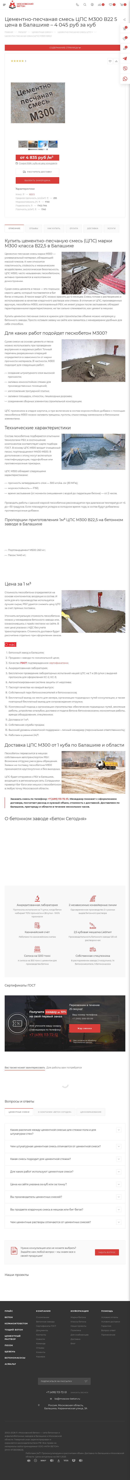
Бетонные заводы (45, 1321)
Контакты (41, 1334)
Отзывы (33, 228)
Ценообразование (90, 1112)
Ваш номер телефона (84, 1014)
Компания (43, 1311)
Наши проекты (78, 1326)
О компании (42, 1317)
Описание (14, 228)
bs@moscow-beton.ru (67, 1398)
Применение (108, 1334)
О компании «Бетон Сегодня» (55, 1112)
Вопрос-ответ (108, 1330)
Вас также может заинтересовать (25, 1067)
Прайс (9, 1311)
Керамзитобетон (16, 1323)
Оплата (74, 228)
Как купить (54, 228)
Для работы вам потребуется (64, 1067)
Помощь (107, 1311)
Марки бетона (78, 1317)
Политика (76, 1330)
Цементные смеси (19, 1112)
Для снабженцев (79, 1334)
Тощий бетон (14, 1329)
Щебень (10, 1351)
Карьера (40, 1356)
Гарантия (106, 1326)
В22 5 (32, 194)
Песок (9, 1345)
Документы (42, 1330)
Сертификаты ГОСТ (46, 1326)
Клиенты (40, 1352)
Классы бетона (78, 1321)
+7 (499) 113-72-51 (58, 798)
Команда (40, 1343)
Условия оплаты (109, 1317)
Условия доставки (110, 1321)
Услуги (112, 228)
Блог (73, 1343)
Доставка (92, 228)
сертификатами (58, 662)
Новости (40, 1339)
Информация (80, 1311)
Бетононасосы (15, 1358)
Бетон (9, 1317)
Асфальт (10, 1364)
